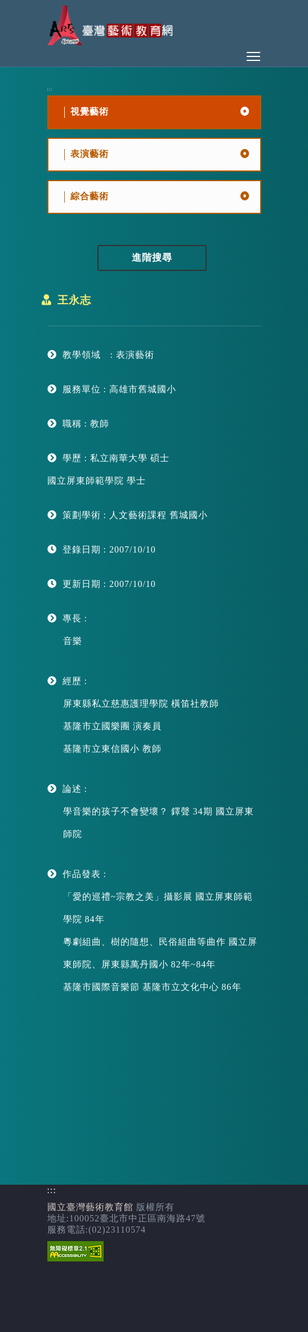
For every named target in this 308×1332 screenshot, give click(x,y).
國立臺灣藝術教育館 (90, 1207)
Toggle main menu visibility (254, 53)
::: (50, 89)
